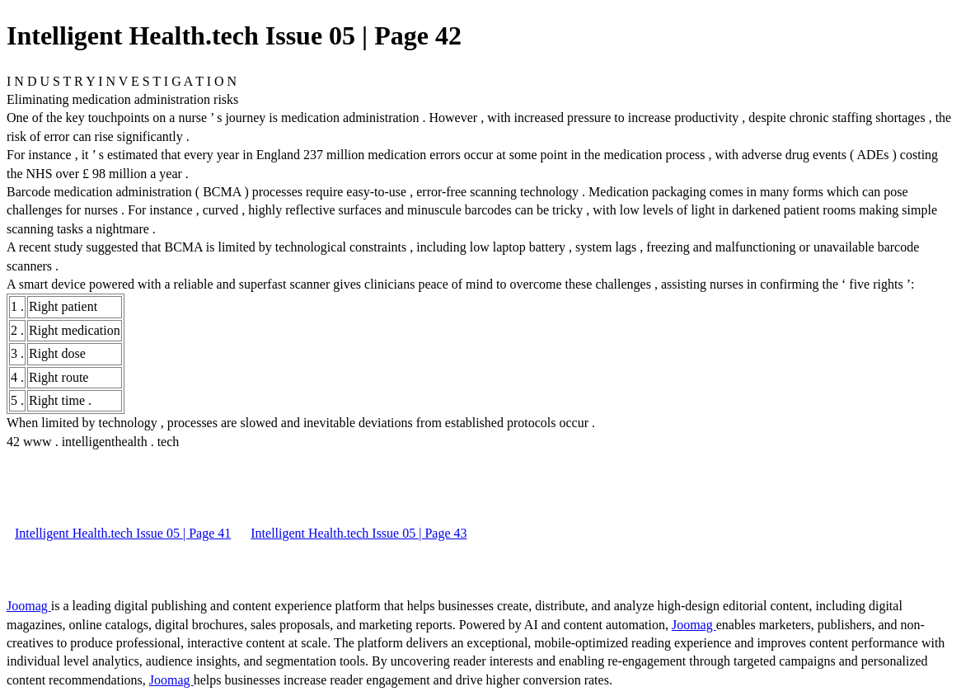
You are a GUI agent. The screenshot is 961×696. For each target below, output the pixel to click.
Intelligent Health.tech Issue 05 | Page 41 (123, 533)
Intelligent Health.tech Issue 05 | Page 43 (358, 533)
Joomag (29, 606)
